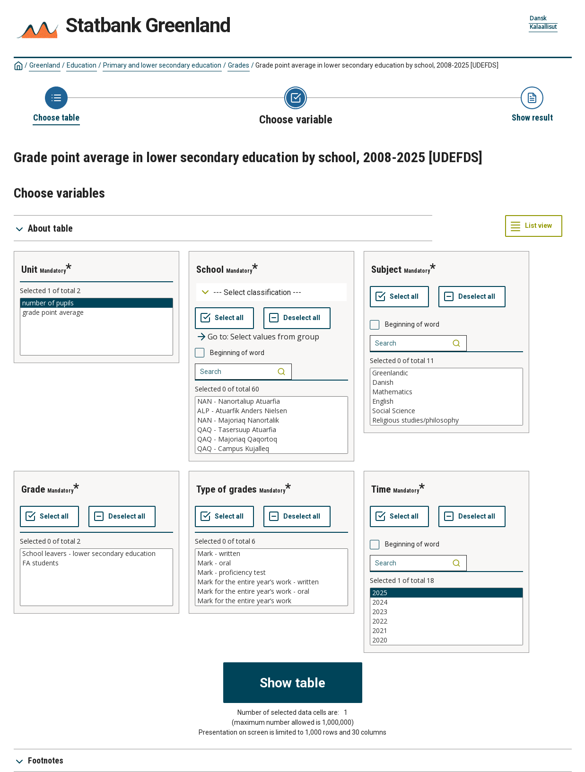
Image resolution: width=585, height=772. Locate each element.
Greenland (44, 65)
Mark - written (271, 553)
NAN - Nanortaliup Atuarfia (271, 401)
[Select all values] (224, 318)
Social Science (446, 411)
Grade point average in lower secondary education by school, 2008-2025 (376, 65)
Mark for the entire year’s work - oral (271, 591)
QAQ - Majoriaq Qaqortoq (271, 439)
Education (81, 65)
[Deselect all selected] (297, 318)
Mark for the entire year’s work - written (271, 582)
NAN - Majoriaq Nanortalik (271, 420)
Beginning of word (237, 352)
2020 (446, 640)
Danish (446, 382)
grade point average (96, 312)
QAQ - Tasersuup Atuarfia (271, 429)
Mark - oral (271, 563)
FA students (96, 563)
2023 (446, 611)
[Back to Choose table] (56, 105)
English (446, 401)
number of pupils (96, 303)
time (381, 489)
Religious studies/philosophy (446, 420)
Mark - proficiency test (271, 572)
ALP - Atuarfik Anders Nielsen (271, 411)
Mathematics (446, 392)
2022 (446, 621)
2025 (446, 593)
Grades (238, 65)
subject (386, 269)
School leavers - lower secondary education (96, 553)
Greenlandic (446, 373)
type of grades (226, 489)
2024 (446, 602)
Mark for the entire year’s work (271, 601)
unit (29, 269)
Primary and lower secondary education (162, 65)
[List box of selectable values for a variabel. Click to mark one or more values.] (96, 327)
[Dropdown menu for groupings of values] (271, 292)
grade (33, 489)
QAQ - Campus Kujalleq (271, 448)
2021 (446, 630)
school (210, 269)
